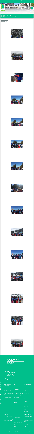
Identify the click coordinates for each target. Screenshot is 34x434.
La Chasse (25, 398)
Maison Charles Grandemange (18, 415)
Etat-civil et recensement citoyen (18, 393)
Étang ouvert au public (17, 420)
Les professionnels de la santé (28, 395)
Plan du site (31, 0)
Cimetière (15, 402)
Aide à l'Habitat (16, 386)
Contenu (27, 0)
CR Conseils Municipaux (7, 391)
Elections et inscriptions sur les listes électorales (18, 397)
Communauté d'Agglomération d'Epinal (8, 394)
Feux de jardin (26, 424)
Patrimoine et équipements (28, 416)
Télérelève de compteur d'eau (28, 391)
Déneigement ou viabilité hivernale (27, 388)
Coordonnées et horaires (7, 388)
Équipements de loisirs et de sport (18, 423)
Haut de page (31, 431)
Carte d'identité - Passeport (18, 395)
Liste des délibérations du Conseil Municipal (7, 385)
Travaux (25, 390)
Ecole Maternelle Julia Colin (7, 422)
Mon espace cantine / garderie (17, 0)
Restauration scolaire (7, 423)
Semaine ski (15, 16)
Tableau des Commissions (7, 390)
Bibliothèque (16, 424)
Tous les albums (10, 16)
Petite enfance (6, 425)
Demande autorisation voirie (18, 387)
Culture (15, 426)
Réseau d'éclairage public (27, 386)
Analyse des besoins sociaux (28, 396)
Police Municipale (26, 393)
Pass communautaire (17, 399)
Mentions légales (19, 431)
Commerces (26, 411)
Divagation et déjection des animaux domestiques (28, 426)
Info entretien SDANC (17, 389)
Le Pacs (15, 384)
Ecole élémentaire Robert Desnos (8, 416)
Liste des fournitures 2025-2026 (8, 418)
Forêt (25, 409)
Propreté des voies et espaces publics (28, 421)
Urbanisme (15, 400)
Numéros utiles (26, 406)
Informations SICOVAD (27, 404)
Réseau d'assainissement (27, 384)
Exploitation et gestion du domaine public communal (28, 418)
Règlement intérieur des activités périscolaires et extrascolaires (8, 420)
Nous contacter (26, 431)
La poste (25, 401)
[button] (29, 7)
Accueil (11, 0)
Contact (32, 2)
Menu (24, 0)
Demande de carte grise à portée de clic (18, 391)
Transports (25, 403)
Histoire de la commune (7, 397)
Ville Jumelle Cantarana (17, 417)
